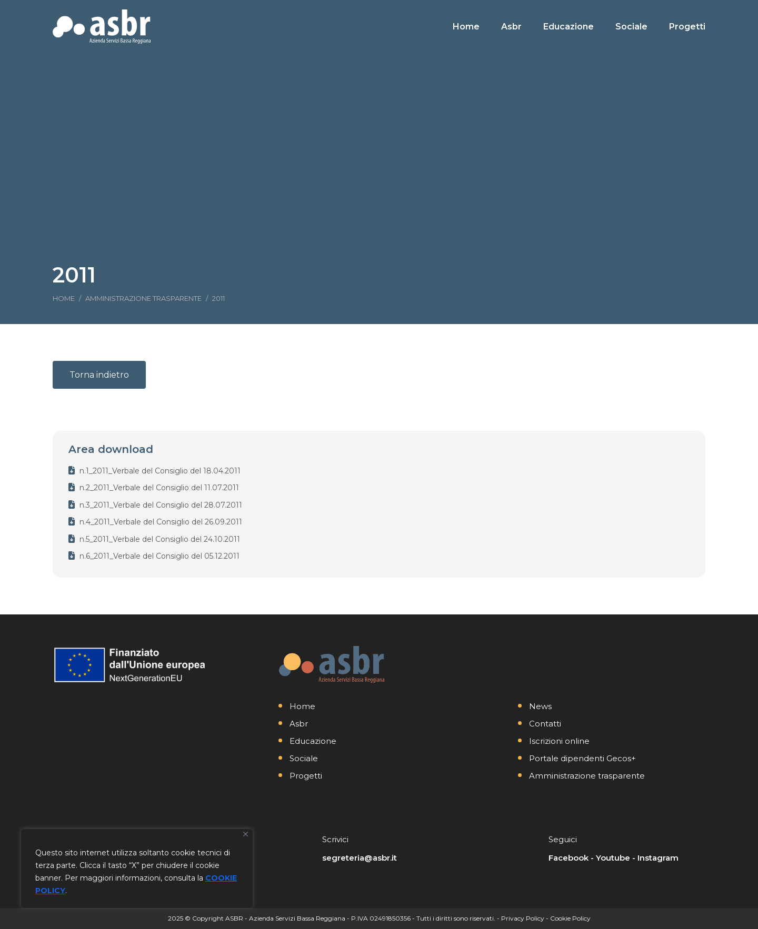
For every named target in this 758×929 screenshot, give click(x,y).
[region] (137, 868)
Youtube (613, 858)
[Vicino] (245, 834)
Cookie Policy (570, 918)
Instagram (658, 858)
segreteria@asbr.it (359, 858)
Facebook (568, 858)
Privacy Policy (522, 918)
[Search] (631, 9)
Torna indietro (99, 375)
